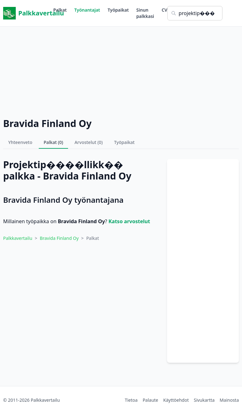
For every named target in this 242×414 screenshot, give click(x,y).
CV (164, 10)
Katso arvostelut (129, 221)
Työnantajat (87, 10)
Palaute (150, 400)
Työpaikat (118, 10)
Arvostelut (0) (88, 142)
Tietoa (131, 400)
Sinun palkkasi (145, 13)
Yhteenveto (20, 142)
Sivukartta (204, 400)
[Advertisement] (121, 71)
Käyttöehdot (176, 400)
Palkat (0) (53, 142)
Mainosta (229, 400)
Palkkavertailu (28, 13)
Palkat (60, 10)
